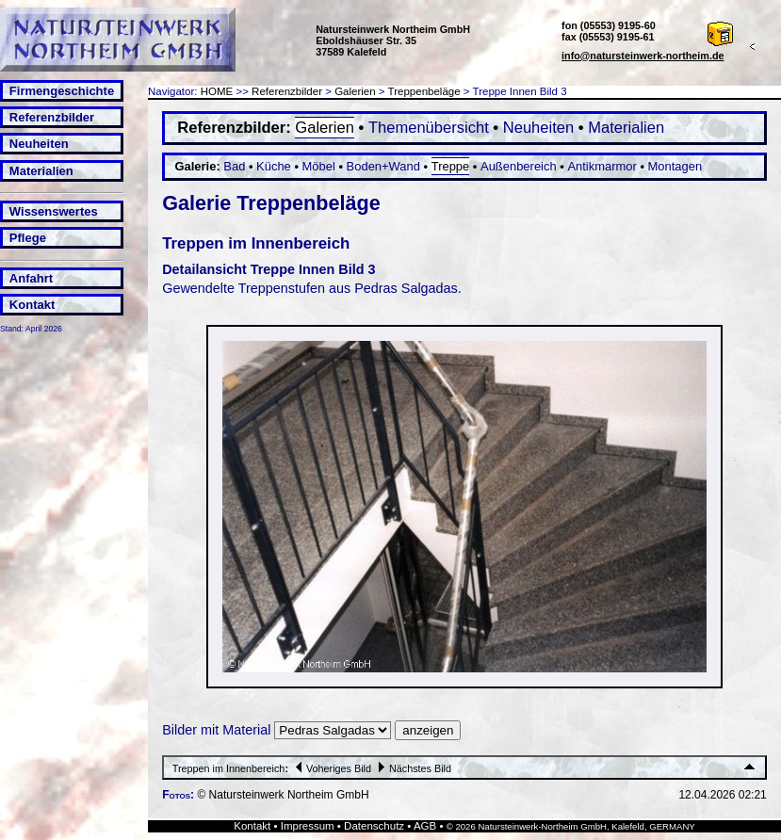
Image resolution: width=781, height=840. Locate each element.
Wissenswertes (53, 211)
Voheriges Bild (331, 768)
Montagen (675, 166)
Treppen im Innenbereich (228, 768)
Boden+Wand (383, 166)
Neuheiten (39, 144)
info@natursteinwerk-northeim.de (642, 55)
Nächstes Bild (412, 768)
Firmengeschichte (61, 91)
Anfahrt (31, 278)
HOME (217, 91)
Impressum (307, 826)
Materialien (41, 171)
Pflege (27, 238)
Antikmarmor (601, 166)
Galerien (355, 91)
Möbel (318, 166)
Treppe (450, 166)
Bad (234, 166)
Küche (273, 166)
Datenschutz (374, 826)
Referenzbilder (51, 117)
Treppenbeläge (424, 91)
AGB (425, 826)
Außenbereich (518, 166)
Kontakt (32, 305)
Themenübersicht (428, 128)
